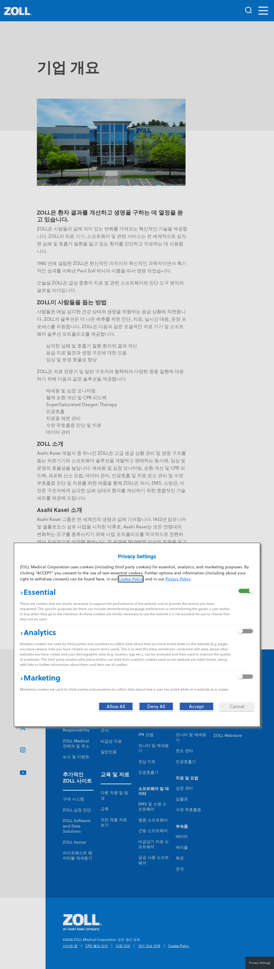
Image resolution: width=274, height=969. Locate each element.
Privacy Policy (177, 579)
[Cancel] (237, 706)
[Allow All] (116, 706)
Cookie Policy (130, 579)
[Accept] (196, 706)
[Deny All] (156, 706)
